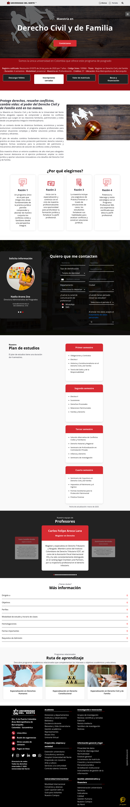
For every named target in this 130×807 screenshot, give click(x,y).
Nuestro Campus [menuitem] (52, 795)
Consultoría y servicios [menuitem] (54, 754)
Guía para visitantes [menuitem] (53, 792)
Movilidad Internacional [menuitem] (55, 784)
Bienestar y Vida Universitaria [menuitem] (57, 726)
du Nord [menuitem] (81, 804)
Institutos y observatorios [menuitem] (56, 718)
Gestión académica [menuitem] (53, 729)
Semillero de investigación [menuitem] (88, 726)
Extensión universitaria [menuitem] (55, 751)
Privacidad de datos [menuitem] (86, 748)
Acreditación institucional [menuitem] (88, 767)
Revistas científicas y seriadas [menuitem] (90, 718)
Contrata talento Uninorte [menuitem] (56, 768)
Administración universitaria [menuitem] (89, 787)
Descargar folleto (17, 77)
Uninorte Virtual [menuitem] (52, 737)
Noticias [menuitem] (80, 729)
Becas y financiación (113, 79)
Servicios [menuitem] (81, 790)
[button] (122, 3)
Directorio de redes (19, 761)
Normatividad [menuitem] (83, 753)
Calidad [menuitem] (80, 796)
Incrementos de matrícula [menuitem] (88, 759)
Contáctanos (65, 43)
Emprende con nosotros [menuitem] (55, 760)
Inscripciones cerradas (49, 79)
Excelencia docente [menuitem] (53, 723)
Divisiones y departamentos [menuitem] (57, 715)
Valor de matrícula (81, 77)
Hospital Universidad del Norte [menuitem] (58, 757)
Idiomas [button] (103, 3)
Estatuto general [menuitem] (84, 756)
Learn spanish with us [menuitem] (54, 789)
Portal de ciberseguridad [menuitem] (88, 751)
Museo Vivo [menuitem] (50, 734)
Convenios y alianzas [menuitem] (54, 787)
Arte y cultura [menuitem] (50, 763)
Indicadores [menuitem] (82, 793)
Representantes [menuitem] (51, 732)
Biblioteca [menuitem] (49, 720)
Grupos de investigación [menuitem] (87, 715)
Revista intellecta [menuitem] (84, 723)
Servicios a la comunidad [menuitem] (55, 765)
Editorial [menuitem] (81, 720)
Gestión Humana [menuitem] (84, 799)
